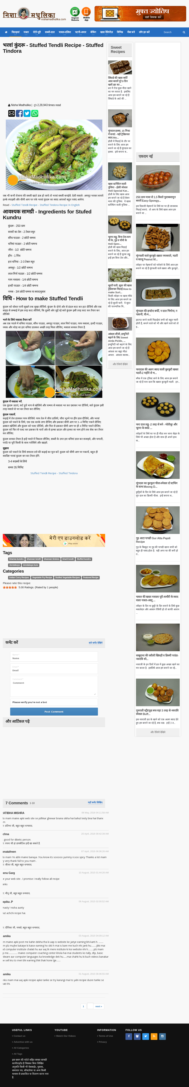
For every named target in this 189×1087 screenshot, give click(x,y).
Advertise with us (23, 1042)
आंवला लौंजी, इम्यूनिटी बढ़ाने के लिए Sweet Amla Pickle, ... (118, 337)
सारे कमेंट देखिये (95, 643)
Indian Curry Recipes (19, 577)
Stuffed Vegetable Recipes (67, 577)
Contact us (19, 1036)
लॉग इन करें (144, 32)
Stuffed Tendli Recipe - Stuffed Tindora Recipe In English (46, 205)
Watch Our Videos (66, 1036)
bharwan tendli (34, 559)
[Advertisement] (54, 79)
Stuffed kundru (84, 559)
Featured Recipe (90, 577)
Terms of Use (106, 1036)
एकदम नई (146, 156)
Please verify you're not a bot (29, 702)
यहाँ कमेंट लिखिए (95, 802)
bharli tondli (68, 559)
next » (98, 1006)
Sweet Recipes (118, 49)
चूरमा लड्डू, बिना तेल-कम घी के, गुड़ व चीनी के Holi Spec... (119, 240)
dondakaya (14, 565)
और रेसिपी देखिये (120, 364)
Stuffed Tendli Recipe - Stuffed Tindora (54, 473)
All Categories (21, 1048)
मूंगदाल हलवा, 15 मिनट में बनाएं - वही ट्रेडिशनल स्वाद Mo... (119, 134)
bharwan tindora (51, 559)
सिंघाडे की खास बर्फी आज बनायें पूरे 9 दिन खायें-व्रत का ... (117, 81)
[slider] (10, 587)
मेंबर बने (131, 32)
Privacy (103, 1042)
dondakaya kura (30, 565)
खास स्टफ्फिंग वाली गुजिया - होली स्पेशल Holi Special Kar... (118, 187)
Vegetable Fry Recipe (42, 577)
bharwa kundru (16, 559)
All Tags (18, 1054)
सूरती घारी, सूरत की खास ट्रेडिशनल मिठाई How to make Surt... (119, 289)
